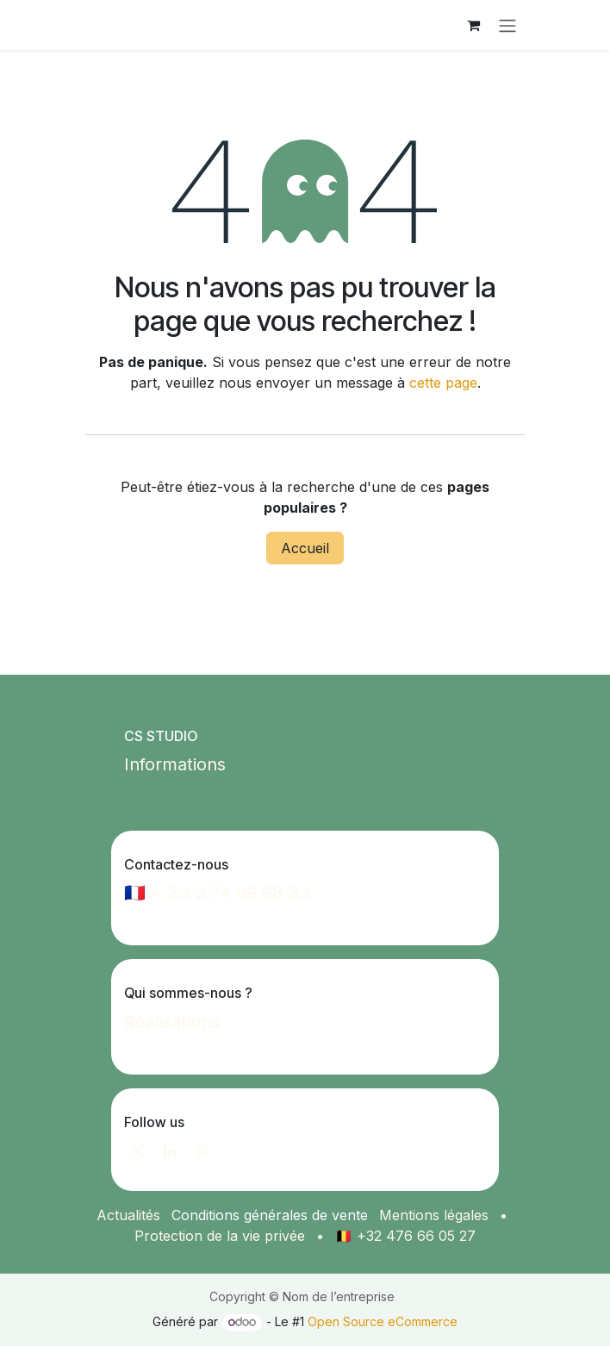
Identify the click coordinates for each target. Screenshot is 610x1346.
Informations (175, 764)
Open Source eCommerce (383, 1321)
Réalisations (172, 1022)
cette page (443, 382)
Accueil (305, 548)
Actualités (128, 1215)
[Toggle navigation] (507, 25)
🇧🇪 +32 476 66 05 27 (405, 1235)
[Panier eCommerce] (473, 25)
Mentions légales (434, 1215)
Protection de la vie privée (219, 1235)
